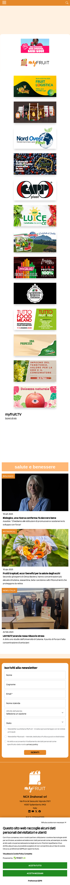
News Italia (9, 590)
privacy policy (32, 744)
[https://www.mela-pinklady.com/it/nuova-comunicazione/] (35, 46)
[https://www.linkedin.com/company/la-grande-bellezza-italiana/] (35, 296)
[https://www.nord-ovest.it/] (35, 140)
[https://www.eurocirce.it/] (35, 244)
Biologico (8, 476)
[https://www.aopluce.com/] (35, 218)
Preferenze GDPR (35, 881)
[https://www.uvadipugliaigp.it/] (35, 373)
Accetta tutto (35, 865)
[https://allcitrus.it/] (35, 89)
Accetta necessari (35, 873)
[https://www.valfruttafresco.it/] (35, 347)
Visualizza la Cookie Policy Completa (17, 854)
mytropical (9, 531)
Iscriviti (35, 752)
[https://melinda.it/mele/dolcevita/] (35, 399)
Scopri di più (11, 418)
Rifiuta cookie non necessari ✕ (53, 822)
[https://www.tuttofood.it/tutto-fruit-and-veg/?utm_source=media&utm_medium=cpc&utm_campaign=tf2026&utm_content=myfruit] (35, 321)
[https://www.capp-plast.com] (35, 192)
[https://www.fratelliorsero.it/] (35, 166)
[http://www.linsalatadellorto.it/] (35, 270)
